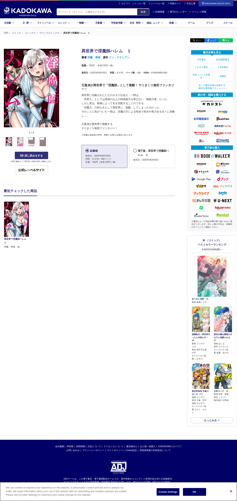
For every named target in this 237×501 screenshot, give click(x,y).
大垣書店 (201, 59)
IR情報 (70, 446)
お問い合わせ (73, 450)
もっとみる (210, 420)
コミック (64, 22)
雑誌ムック (155, 22)
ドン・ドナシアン (119, 57)
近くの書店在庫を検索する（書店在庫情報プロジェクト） (212, 87)
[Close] (231, 491)
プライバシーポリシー (93, 450)
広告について (94, 446)
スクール (227, 22)
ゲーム (191, 22)
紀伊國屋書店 (222, 59)
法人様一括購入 (148, 446)
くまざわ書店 (201, 67)
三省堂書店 (222, 67)
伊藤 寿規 (93, 57)
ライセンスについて (113, 446)
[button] (61, 142)
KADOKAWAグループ (169, 446)
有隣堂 (222, 76)
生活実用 (137, 22)
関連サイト (175, 3)
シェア (213, 40)
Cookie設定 (131, 450)
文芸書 (9, 22)
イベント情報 (197, 11)
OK (194, 491)
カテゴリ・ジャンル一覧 (133, 3)
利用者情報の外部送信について (155, 450)
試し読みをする (31, 155)
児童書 (100, 22)
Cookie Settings (168, 491)
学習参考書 (118, 22)
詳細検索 (158, 11)
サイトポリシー (115, 450)
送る (227, 40)
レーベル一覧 (157, 3)
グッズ (209, 22)
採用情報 (80, 446)
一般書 (82, 22)
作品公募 (191, 3)
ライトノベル (45, 22)
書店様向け (131, 446)
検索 (143, 11)
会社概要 (59, 446)
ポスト (199, 40)
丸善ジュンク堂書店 (201, 76)
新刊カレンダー (177, 11)
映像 (173, 22)
